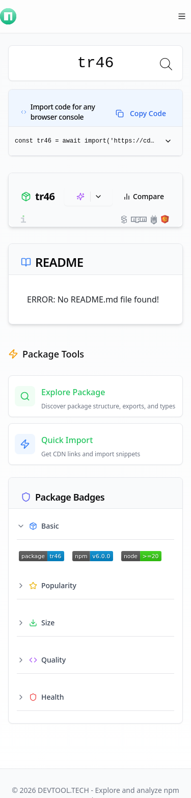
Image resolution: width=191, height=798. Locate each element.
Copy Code (141, 113)
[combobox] (95, 63)
